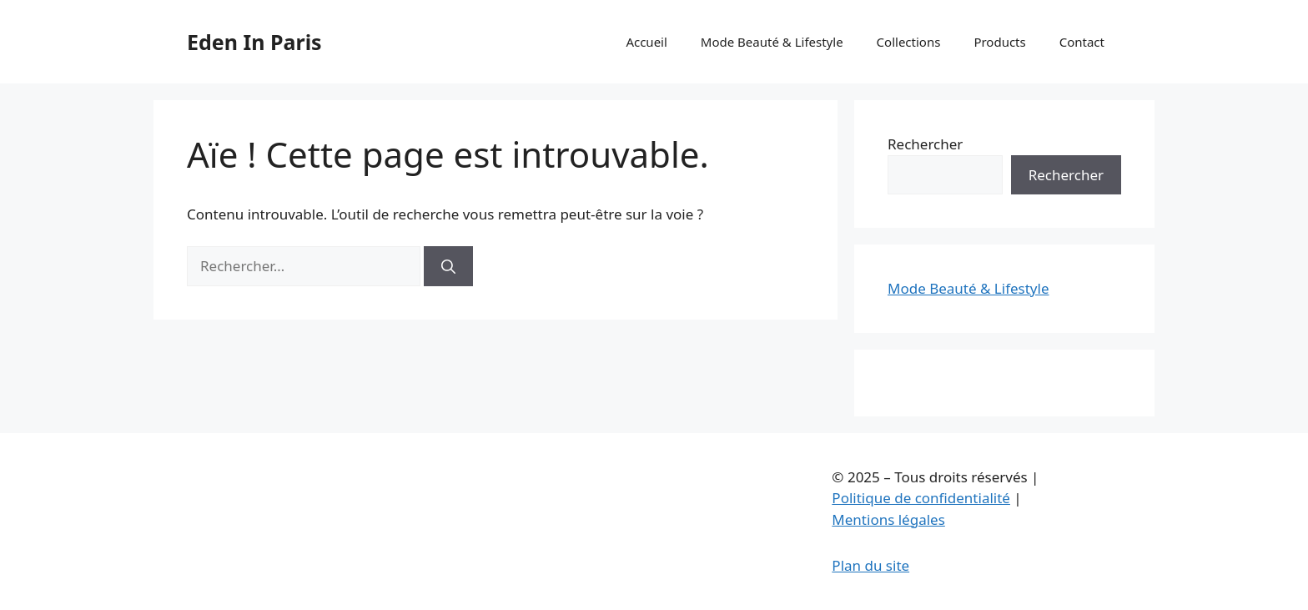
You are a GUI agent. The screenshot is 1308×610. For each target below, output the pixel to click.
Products (999, 41)
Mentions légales (888, 519)
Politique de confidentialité (921, 497)
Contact (1081, 41)
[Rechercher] (448, 266)
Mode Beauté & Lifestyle (772, 41)
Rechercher (925, 144)
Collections (909, 41)
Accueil (646, 41)
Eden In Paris (254, 42)
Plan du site (870, 565)
